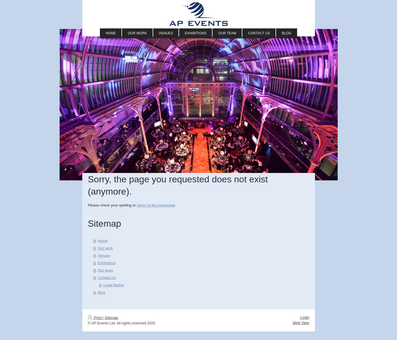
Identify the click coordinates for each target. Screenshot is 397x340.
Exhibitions (107, 263)
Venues (104, 255)
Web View (301, 323)
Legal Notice (113, 285)
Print (95, 318)
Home (103, 241)
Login (304, 317)
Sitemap (111, 318)
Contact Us (107, 278)
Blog (101, 292)
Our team (105, 270)
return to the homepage (156, 205)
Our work (105, 248)
